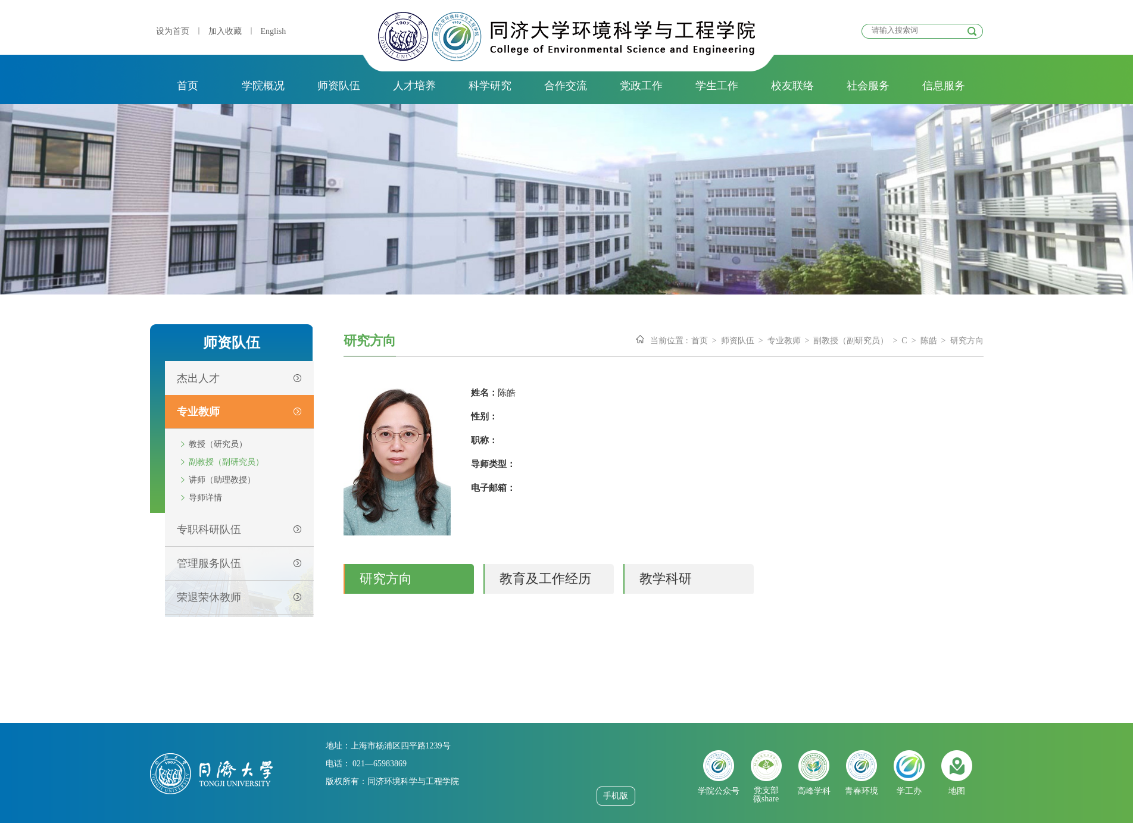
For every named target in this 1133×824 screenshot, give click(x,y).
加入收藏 (225, 31)
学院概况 (263, 86)
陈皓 (928, 340)
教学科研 (665, 578)
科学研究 (490, 86)
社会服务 (868, 86)
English (273, 31)
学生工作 (716, 86)
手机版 (615, 795)
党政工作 (641, 86)
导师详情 (205, 497)
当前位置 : (669, 340)
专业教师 (784, 340)
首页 (187, 86)
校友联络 (792, 86)
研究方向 (967, 340)
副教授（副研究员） (226, 462)
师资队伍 (338, 86)
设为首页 (172, 31)
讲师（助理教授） (222, 479)
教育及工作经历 (545, 578)
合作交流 (565, 86)
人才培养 (414, 86)
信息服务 (943, 86)
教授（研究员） (218, 444)
